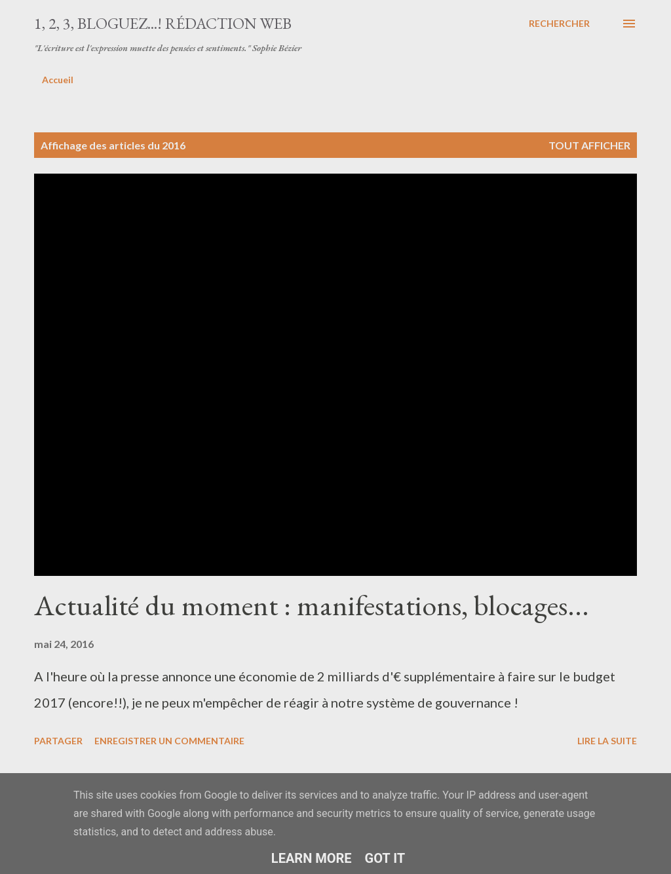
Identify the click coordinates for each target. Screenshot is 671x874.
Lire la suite (607, 740)
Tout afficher (589, 145)
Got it (385, 858)
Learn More (311, 858)
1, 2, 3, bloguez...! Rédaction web (163, 23)
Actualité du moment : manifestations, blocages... (311, 605)
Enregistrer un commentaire (169, 740)
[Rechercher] (559, 23)
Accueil (57, 79)
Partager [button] (58, 740)
